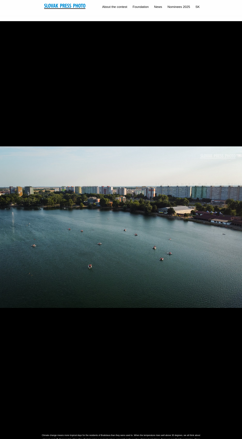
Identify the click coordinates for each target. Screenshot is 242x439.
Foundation (141, 7)
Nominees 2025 (178, 7)
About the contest (114, 7)
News (158, 7)
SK (197, 7)
